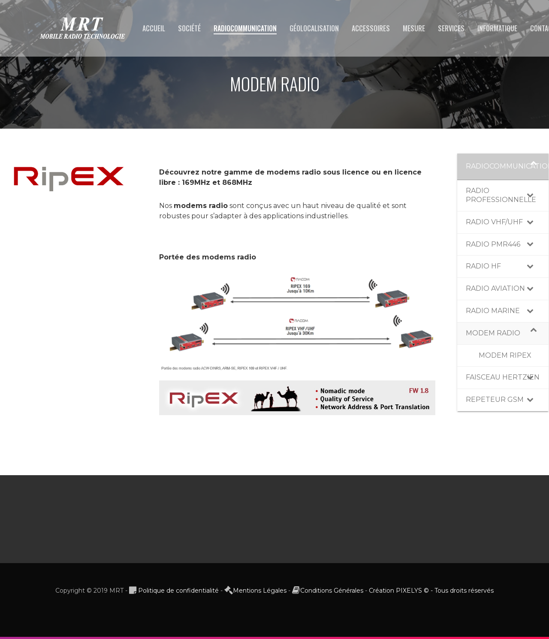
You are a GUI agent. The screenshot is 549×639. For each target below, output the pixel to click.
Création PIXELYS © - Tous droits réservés (431, 593)
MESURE (414, 28)
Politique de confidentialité (178, 593)
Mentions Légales (260, 593)
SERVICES (451, 28)
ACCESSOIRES (371, 28)
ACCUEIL (153, 28)
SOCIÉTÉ (189, 28)
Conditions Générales (331, 593)
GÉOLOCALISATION (314, 28)
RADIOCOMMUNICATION (245, 28)
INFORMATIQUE (497, 28)
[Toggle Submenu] (534, 167)
